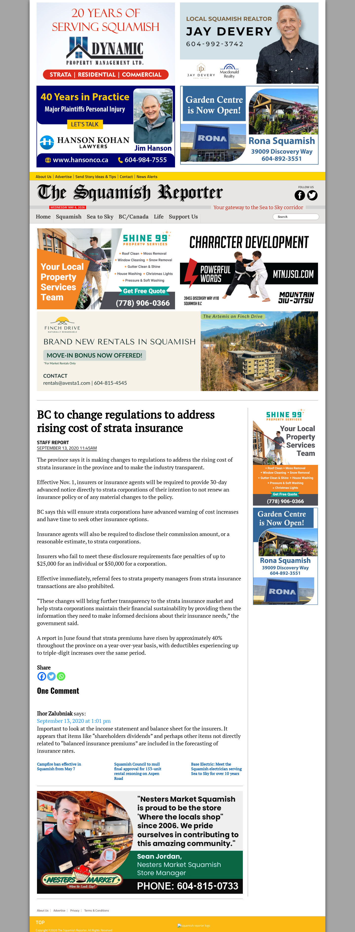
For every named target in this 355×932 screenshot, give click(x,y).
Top (40, 922)
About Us (43, 910)
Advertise (59, 910)
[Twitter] (51, 676)
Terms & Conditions (96, 910)
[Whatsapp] (61, 676)
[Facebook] (41, 676)
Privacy (74, 910)
